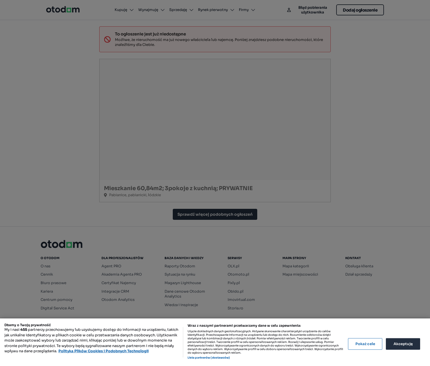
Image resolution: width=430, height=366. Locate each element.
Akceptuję (403, 344)
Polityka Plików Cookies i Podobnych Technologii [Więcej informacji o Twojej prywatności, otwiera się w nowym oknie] (103, 351)
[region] (215, 342)
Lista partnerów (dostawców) (209, 357)
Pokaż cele (365, 344)
